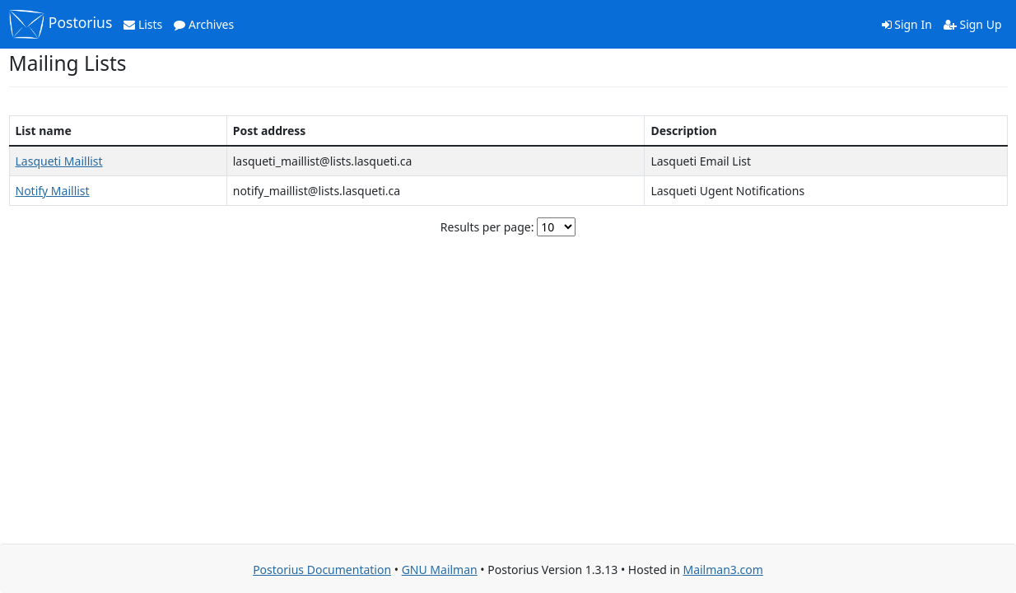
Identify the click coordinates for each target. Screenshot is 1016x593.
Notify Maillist (53, 190)
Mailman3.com (722, 569)
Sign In (907, 24)
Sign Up (973, 24)
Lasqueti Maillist (59, 161)
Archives (204, 24)
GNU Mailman (440, 569)
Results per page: (487, 227)
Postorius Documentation (322, 569)
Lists (143, 24)
